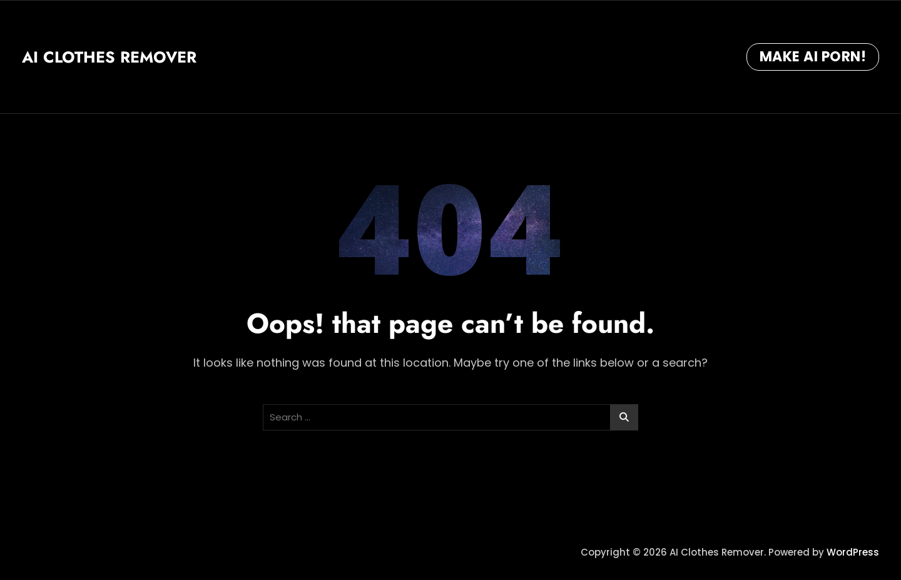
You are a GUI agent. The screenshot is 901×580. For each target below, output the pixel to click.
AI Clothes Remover (109, 57)
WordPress (853, 552)
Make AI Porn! (813, 56)
